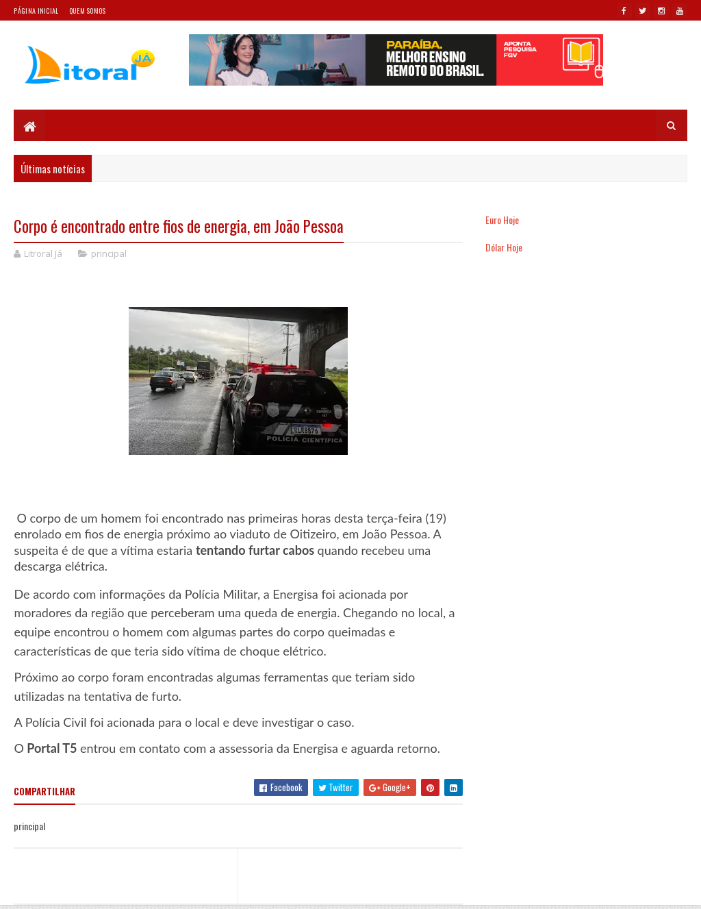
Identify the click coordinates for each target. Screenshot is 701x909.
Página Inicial (36, 10)
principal (109, 253)
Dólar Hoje (503, 247)
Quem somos (87, 10)
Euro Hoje (502, 219)
